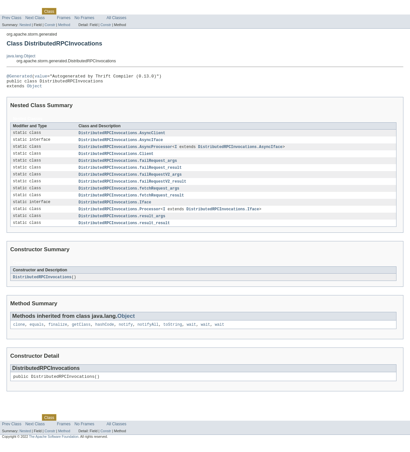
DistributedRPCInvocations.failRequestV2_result (132, 187)
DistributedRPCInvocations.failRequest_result (130, 172)
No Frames (84, 17)
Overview (10, 11)
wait (191, 333)
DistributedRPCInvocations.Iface (115, 208)
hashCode (104, 333)
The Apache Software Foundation (54, 446)
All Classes (116, 17)
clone (19, 333)
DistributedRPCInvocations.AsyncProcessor (125, 150)
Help (126, 11)
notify (126, 333)
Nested (25, 25)
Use (63, 11)
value (41, 77)
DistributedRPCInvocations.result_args (122, 223)
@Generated (19, 77)
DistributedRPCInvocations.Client (116, 158)
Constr (50, 25)
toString (172, 333)
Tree (75, 11)
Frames (64, 17)
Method (64, 25)
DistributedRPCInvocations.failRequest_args (128, 165)
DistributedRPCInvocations (42, 284)
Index (113, 11)
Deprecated (93, 11)
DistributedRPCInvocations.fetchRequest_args (129, 194)
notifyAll (148, 333)
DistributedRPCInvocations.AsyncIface (121, 143)
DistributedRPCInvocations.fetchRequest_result (131, 201)
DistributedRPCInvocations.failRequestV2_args (130, 179)
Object (34, 89)
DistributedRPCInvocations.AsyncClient (122, 136)
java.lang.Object (21, 56)
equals (37, 333)
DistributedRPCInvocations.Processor (120, 216)
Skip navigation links (18, 5)
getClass (81, 333)
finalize (57, 333)
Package (30, 11)
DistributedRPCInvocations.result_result (124, 230)
